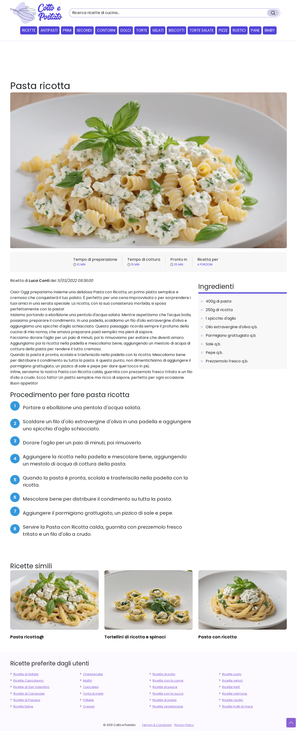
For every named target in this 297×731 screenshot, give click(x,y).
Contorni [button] (106, 30)
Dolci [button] (126, 30)
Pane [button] (255, 30)
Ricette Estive (23, 706)
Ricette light (231, 687)
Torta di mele (93, 694)
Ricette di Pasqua (26, 700)
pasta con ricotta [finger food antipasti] (217, 637)
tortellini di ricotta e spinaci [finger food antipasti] (135, 637)
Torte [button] (141, 30)
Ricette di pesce (165, 687)
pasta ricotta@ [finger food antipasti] (27, 637)
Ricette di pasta (164, 700)
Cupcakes (91, 687)
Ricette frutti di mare (237, 706)
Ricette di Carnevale (29, 694)
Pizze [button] (223, 30)
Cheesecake (93, 674)
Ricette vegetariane (168, 706)
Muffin (87, 681)
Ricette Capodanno (28, 681)
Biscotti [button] (176, 30)
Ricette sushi (231, 674)
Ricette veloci (232, 681)
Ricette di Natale (25, 674)
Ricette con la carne (168, 681)
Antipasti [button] (49, 30)
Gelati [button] (157, 30)
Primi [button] (67, 30)
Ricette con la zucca (168, 694)
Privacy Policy (184, 725)
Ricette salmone (234, 694)
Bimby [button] (270, 30)
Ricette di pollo (164, 674)
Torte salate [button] (201, 30)
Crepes (89, 706)
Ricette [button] (28, 30)
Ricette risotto (232, 700)
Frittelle (88, 700)
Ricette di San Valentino (31, 687)
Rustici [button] (239, 30)
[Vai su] (291, 722)
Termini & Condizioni (157, 725)
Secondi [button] (84, 30)
